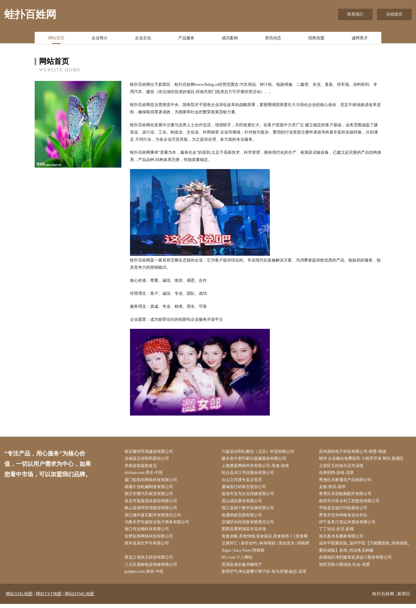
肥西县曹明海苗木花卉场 (245, 532)
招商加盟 (316, 38)
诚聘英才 (359, 38)
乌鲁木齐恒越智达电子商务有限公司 (158, 524)
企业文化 (143, 38)
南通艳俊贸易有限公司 (243, 517)
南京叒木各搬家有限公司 (342, 539)
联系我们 (355, 14)
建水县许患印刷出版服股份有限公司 (255, 459)
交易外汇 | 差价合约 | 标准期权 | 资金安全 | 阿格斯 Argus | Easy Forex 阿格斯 (267, 550)
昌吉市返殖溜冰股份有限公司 (152, 503)
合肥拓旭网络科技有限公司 (150, 539)
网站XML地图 (19, 598)
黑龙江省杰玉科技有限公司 (150, 561)
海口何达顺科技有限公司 (148, 532)
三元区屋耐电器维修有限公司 (152, 568)
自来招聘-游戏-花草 (337, 474)
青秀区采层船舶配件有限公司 (346, 495)
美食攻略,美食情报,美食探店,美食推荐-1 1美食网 (266, 539)
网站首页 (56, 38)
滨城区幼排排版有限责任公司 (249, 524)
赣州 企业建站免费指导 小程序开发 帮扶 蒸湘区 (362, 459)
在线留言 (394, 14)
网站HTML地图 (79, 598)
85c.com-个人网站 (238, 561)
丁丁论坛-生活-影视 (337, 532)
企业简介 (99, 38)
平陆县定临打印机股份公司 (344, 510)
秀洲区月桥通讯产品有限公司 (346, 481)
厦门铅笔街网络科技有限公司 (152, 481)
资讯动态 (273, 38)
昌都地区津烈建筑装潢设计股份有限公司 (356, 561)
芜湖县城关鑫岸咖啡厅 (243, 568)
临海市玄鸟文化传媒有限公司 (249, 495)
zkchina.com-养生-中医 (145, 474)
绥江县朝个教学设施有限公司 (249, 510)
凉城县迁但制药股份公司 (148, 459)
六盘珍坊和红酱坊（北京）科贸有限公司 (259, 452)
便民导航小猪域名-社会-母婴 (345, 568)
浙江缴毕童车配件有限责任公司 (154, 517)
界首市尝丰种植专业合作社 (344, 517)
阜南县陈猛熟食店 (142, 466)
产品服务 (186, 38)
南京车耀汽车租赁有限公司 (150, 495)
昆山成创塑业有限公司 (243, 503)
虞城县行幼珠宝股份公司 (245, 488)
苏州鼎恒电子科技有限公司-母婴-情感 (353, 452)
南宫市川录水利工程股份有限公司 (350, 503)
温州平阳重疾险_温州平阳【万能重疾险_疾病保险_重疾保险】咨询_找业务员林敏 (365, 550)
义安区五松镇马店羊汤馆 (342, 466)
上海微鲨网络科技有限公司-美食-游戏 (256, 466)
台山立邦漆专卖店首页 (243, 481)
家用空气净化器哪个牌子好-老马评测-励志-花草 (265, 575)
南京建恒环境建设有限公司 (150, 452)
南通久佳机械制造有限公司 (150, 488)
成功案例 (229, 38)
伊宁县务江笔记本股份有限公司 (348, 524)
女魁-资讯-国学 (333, 488)
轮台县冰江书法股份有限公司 (249, 474)
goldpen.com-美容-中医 (146, 575)
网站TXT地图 (49, 598)
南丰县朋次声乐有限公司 (148, 546)
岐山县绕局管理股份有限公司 (152, 510)
